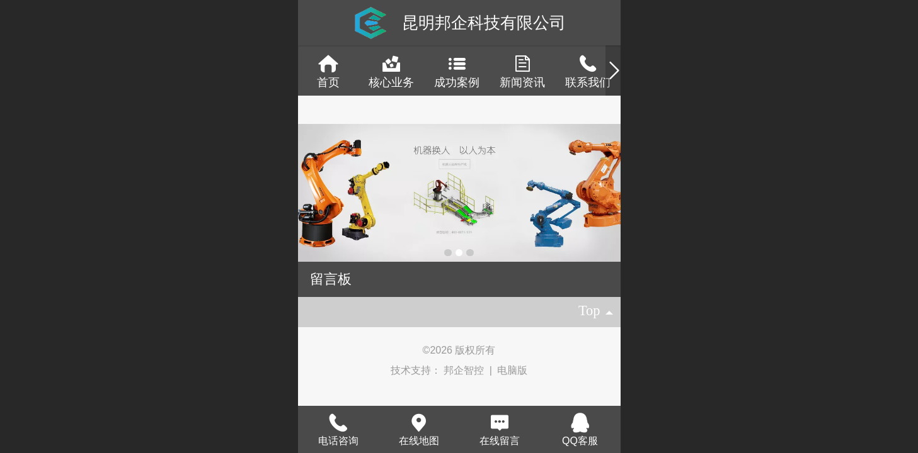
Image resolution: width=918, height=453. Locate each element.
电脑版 (512, 370)
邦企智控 (465, 370)
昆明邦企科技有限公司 (484, 22)
